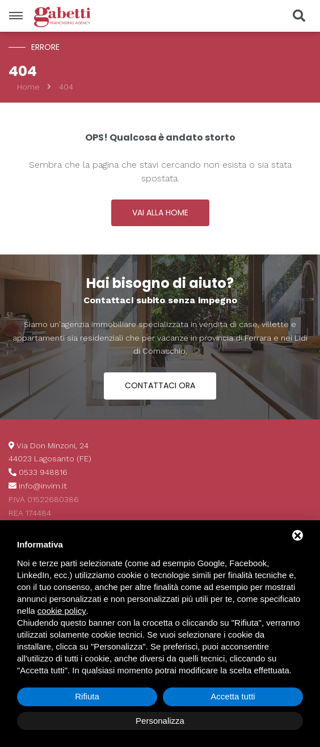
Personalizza (160, 720)
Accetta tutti (232, 696)
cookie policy (61, 611)
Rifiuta (87, 696)
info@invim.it (43, 485)
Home (28, 86)
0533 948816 (43, 472)
